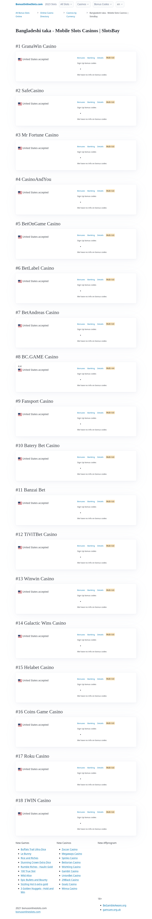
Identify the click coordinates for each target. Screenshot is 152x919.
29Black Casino (70, 880)
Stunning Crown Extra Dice (36, 862)
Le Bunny (26, 853)
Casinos (81, 4)
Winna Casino (69, 888)
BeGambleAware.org (114, 905)
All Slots (64, 4)
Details (100, 57)
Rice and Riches (29, 858)
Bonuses (81, 57)
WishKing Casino (71, 867)
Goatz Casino (69, 884)
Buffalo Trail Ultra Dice (33, 849)
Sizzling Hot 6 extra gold (34, 884)
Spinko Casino (70, 858)
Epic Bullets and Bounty (34, 880)
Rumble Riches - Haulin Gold (37, 867)
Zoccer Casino (70, 849)
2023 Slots (51, 4)
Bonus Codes (101, 4)
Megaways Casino (72, 853)
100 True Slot (28, 871)
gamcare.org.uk (112, 909)
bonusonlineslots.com (28, 912)
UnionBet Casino (71, 875)
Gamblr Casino (70, 871)
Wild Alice (26, 875)
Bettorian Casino (71, 862)
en (118, 4)
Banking (91, 57)
